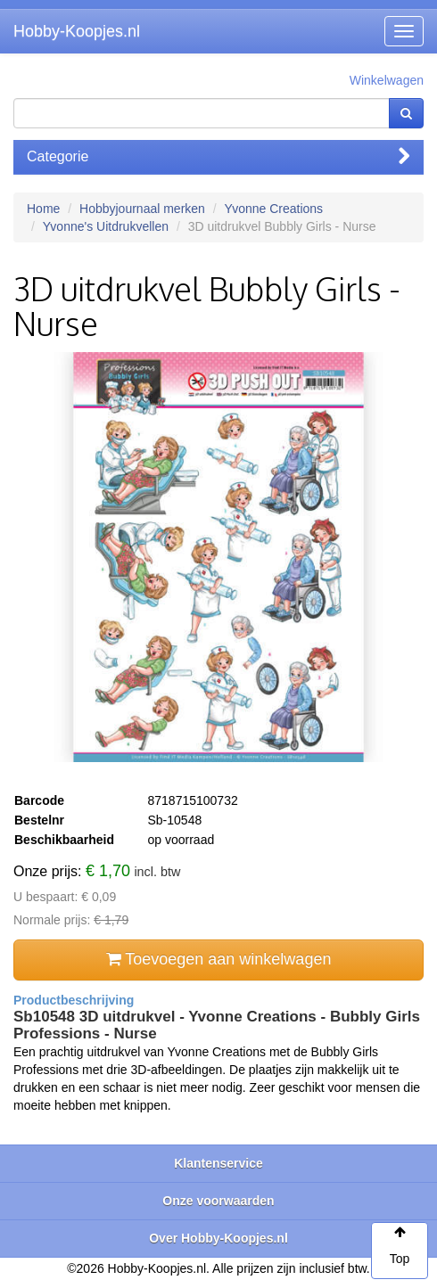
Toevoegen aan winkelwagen (219, 959)
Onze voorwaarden (218, 1201)
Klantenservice (218, 1163)
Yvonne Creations (274, 208)
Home (43, 208)
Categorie (218, 156)
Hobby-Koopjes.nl (76, 31)
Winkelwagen (387, 80)
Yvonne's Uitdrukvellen (106, 226)
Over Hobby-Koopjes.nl (218, 1238)
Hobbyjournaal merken (142, 208)
